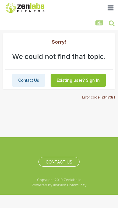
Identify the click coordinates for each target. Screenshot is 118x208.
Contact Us (28, 80)
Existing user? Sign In (78, 80)
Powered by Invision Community (59, 185)
